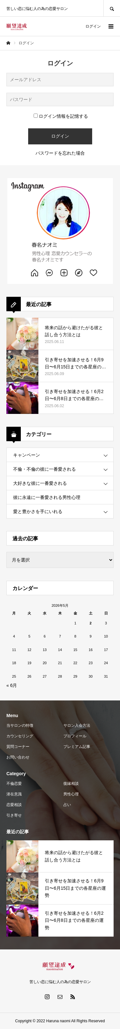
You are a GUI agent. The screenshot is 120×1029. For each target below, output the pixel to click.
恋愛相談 (14, 804)
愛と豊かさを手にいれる (37, 511)
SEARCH (111, 8)
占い (67, 804)
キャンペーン (26, 455)
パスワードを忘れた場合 (60, 153)
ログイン (93, 26)
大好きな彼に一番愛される (40, 483)
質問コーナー (17, 746)
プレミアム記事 (76, 746)
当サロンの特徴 (19, 725)
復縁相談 (71, 783)
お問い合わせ (17, 757)
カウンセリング (19, 736)
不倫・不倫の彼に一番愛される (44, 469)
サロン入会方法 (76, 725)
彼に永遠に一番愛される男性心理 (46, 497)
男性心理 (71, 794)
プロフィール (74, 736)
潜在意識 (14, 794)
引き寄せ (14, 815)
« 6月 (11, 685)
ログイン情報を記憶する (61, 116)
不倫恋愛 (14, 783)
